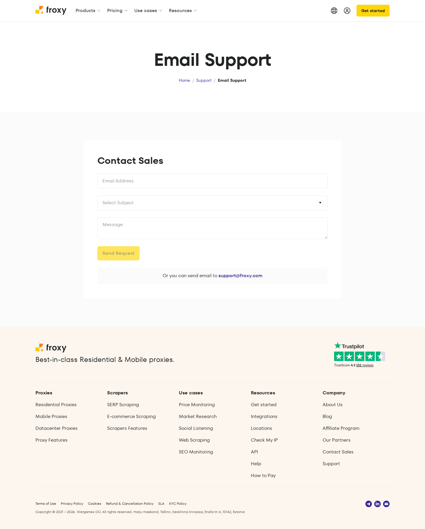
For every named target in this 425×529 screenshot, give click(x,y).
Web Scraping (194, 440)
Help (256, 463)
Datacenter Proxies (56, 428)
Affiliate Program (341, 428)
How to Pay (263, 475)
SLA (161, 503)
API (254, 451)
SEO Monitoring (196, 451)
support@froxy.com (240, 275)
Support (204, 80)
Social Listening (196, 428)
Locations (261, 428)
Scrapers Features (127, 428)
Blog (327, 416)
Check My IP (264, 440)
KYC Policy (178, 503)
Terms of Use (45, 503)
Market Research (198, 416)
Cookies (94, 503)
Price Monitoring (197, 404)
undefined (212, 228)
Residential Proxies (56, 404)
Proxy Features (51, 440)
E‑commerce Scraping (131, 416)
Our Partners (337, 440)
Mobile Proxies (51, 416)
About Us (333, 404)
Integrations (264, 416)
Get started (373, 11)
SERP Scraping (123, 404)
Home (184, 80)
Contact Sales (338, 451)
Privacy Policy (72, 503)
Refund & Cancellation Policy (129, 503)
